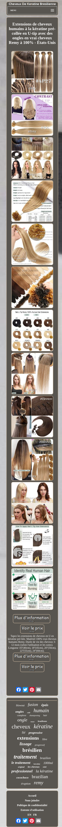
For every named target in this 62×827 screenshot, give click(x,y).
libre (44, 739)
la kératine (44, 771)
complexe (21, 715)
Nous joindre (32, 800)
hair (45, 715)
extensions (28, 738)
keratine (37, 764)
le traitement (20, 763)
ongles (19, 711)
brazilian (40, 776)
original (21, 767)
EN (29, 814)
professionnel (22, 771)
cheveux (21, 727)
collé (28, 713)
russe (33, 722)
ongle (22, 719)
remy (38, 782)
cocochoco (22, 777)
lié (23, 732)
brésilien (32, 750)
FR (35, 814)
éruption (26, 783)
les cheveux (34, 766)
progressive (35, 732)
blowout (20, 705)
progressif (40, 745)
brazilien (45, 758)
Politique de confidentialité (32, 805)
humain (41, 710)
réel (44, 767)
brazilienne (42, 721)
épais (44, 705)
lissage (26, 743)
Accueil (32, 795)
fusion (33, 704)
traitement (25, 757)
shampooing (34, 715)
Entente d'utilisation (32, 810)
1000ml (48, 763)
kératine (43, 726)
